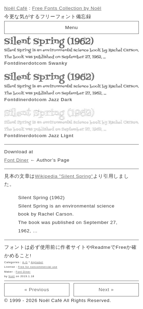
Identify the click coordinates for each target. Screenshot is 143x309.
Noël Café (16, 8)
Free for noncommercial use (38, 266)
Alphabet (37, 262)
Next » (106, 289)
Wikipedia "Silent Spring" (64, 176)
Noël (11, 276)
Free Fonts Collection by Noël (66, 8)
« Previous (36, 289)
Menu (71, 27)
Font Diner (16, 160)
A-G (25, 262)
